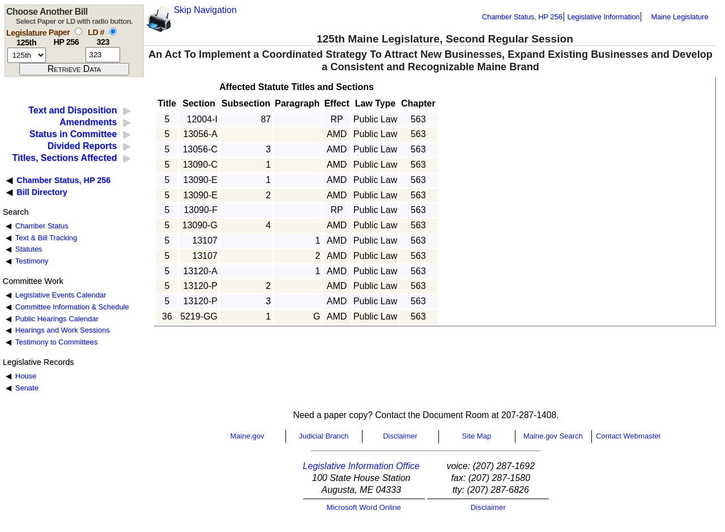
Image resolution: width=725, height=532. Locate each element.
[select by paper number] (78, 31)
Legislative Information (603, 16)
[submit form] (74, 69)
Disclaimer (400, 436)
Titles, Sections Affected (64, 158)
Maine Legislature (679, 16)
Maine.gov (248, 436)
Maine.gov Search (553, 436)
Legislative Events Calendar (60, 295)
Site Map (476, 436)
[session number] (26, 55)
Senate (27, 388)
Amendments (88, 122)
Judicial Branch (323, 436)
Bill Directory (41, 192)
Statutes (28, 249)
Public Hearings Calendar (57, 318)
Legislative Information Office (361, 466)
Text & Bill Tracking (46, 237)
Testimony (31, 261)
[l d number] (103, 54)
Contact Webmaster (628, 436)
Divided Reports (82, 146)
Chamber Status (42, 226)
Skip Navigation (205, 10)
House (25, 376)
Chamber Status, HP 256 (522, 16)
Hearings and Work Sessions (62, 330)
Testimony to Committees (56, 342)
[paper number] (66, 54)
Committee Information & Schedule (72, 307)
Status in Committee (73, 134)
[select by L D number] (113, 31)
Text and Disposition (72, 110)
